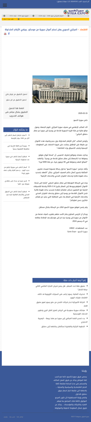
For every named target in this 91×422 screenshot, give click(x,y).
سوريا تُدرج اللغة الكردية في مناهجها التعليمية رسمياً (18, 147)
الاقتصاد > (82, 30)
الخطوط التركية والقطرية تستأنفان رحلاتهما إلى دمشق (63, 326)
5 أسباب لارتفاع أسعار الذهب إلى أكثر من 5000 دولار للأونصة (17, 137)
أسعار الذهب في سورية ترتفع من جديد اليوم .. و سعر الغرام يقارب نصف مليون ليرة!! (16, 170)
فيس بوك (12, 417)
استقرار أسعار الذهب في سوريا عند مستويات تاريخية (17, 158)
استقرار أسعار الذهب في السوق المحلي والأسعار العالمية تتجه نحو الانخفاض (17, 194)
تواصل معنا (20, 417)
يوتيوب (5, 417)
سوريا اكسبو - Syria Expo (77, 231)
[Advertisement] (60, 55)
